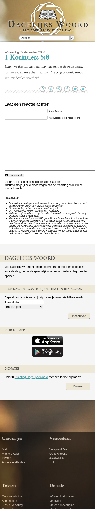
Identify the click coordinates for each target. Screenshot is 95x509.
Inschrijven (79, 316)
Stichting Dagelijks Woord (31, 377)
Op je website (58, 453)
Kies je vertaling (12, 505)
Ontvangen (12, 439)
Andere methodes (13, 462)
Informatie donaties (61, 496)
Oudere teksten (12, 496)
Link (52, 462)
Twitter (6, 458)
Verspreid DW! (58, 449)
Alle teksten (9, 500)
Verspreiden (60, 439)
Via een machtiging (61, 505)
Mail (4, 449)
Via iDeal (55, 500)
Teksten (9, 486)
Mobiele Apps (10, 453)
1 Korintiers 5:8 (27, 58)
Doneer (78, 386)
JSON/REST (57, 458)
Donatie (56, 486)
